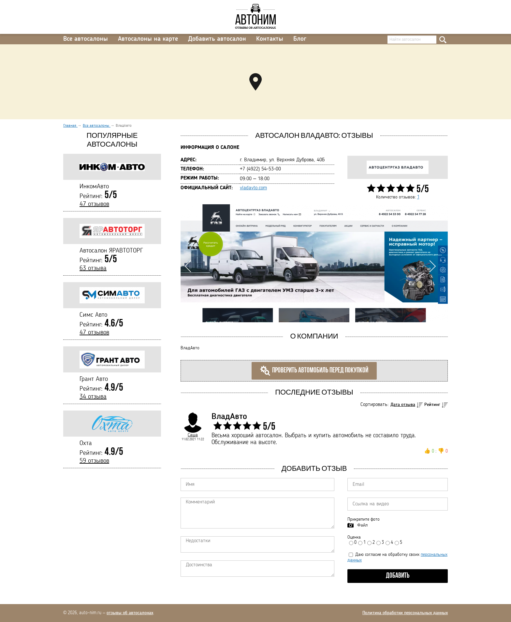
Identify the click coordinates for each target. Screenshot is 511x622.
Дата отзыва (402, 404)
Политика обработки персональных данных (405, 613)
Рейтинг (432, 404)
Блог (299, 39)
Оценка (354, 537)
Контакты (269, 39)
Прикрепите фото (363, 519)
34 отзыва (93, 397)
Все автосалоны (85, 39)
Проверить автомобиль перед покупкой (314, 371)
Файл (362, 525)
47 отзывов (94, 204)
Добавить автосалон (217, 39)
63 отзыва (93, 268)
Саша (193, 435)
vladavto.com (253, 188)
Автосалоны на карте (148, 39)
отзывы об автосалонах (130, 613)
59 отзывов (94, 461)
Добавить (398, 576)
